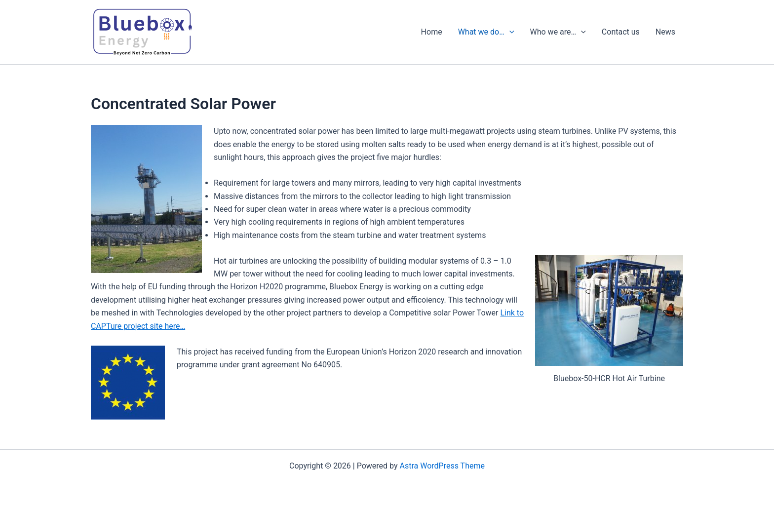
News (665, 32)
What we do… (486, 32)
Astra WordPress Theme (442, 465)
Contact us (621, 32)
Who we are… (558, 32)
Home (431, 32)
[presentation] (509, 32)
